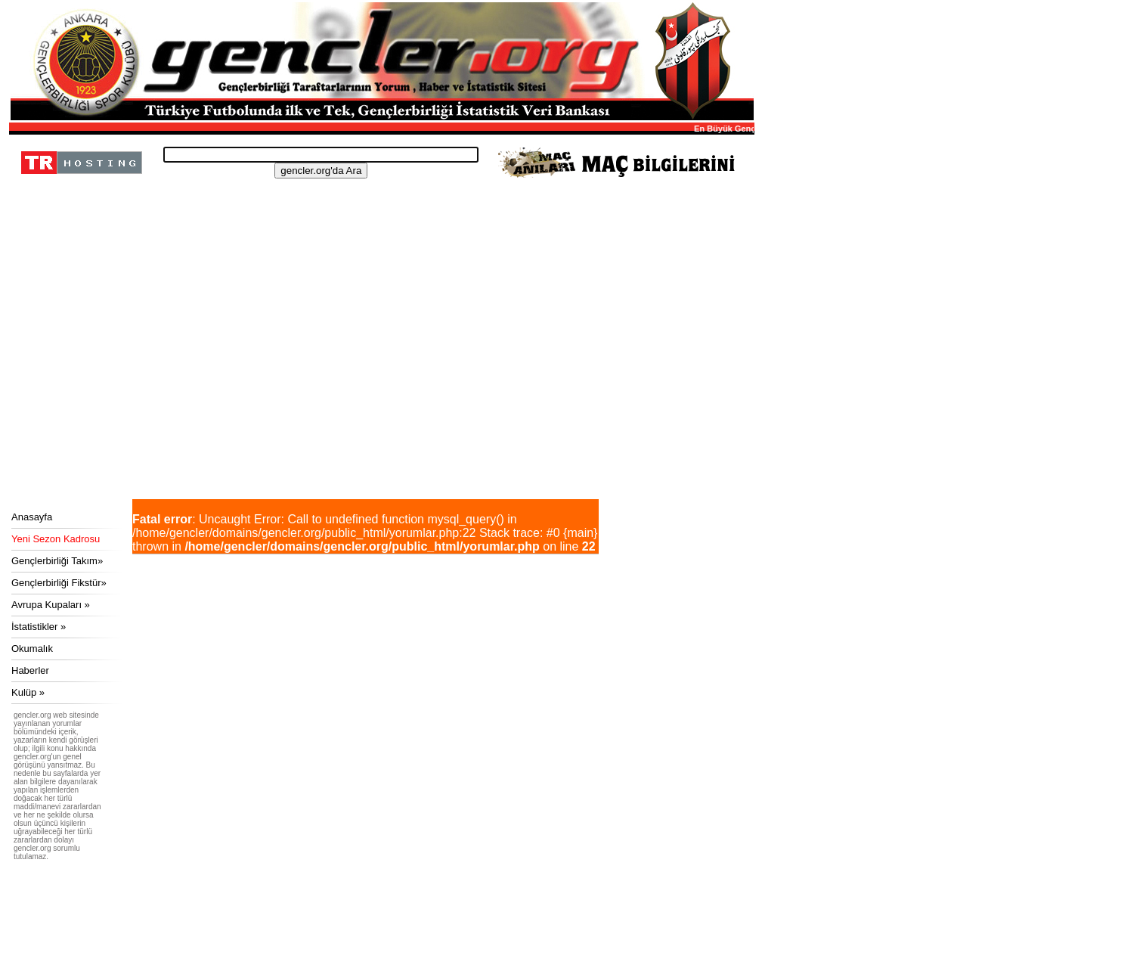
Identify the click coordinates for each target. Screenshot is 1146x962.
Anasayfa (31, 517)
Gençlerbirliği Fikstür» (59, 582)
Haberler (30, 670)
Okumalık (32, 648)
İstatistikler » (38, 626)
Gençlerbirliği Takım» (57, 560)
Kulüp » (28, 692)
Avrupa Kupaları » (50, 604)
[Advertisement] (379, 386)
